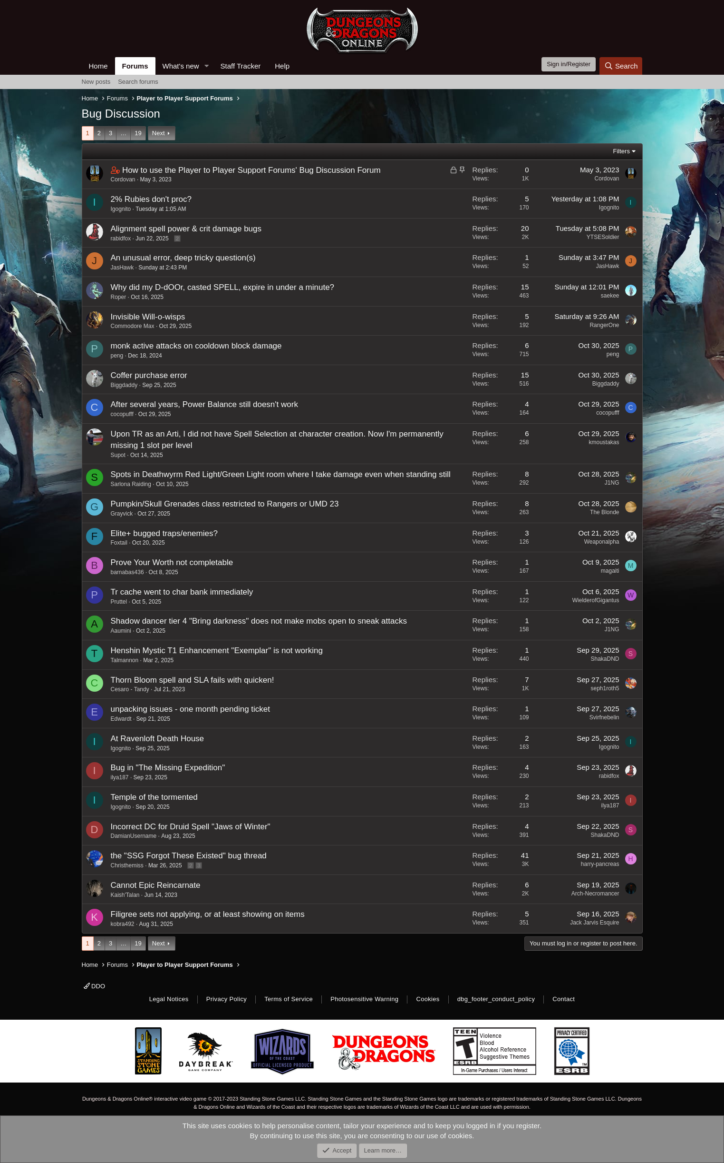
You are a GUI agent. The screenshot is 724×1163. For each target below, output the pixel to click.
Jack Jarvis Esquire (594, 922)
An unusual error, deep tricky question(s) (183, 257)
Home (98, 66)
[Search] (621, 66)
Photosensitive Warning (364, 999)
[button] (206, 66)
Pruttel (119, 601)
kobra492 (123, 924)
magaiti (610, 570)
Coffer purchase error (149, 375)
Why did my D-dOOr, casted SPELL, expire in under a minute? (223, 287)
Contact (563, 999)
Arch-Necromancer (595, 893)
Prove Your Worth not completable (172, 562)
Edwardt (121, 719)
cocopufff (122, 414)
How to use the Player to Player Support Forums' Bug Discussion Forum (251, 170)
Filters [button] (621, 151)
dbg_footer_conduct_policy (496, 999)
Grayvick (122, 513)
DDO (95, 986)
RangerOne (604, 325)
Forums (135, 66)
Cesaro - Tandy (130, 689)
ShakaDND (604, 659)
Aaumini (121, 630)
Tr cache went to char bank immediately (182, 591)
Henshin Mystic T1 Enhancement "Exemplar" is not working (217, 650)
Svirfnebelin (604, 717)
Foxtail (119, 542)
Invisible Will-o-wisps (148, 316)
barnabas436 (127, 572)
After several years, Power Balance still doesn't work (204, 404)
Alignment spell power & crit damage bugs (186, 228)
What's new (181, 66)
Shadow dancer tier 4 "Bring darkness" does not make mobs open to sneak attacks (259, 621)
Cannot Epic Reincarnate (156, 885)
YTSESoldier (603, 237)
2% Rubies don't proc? (151, 199)
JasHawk (122, 267)
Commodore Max (132, 326)
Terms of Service (288, 999)
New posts (96, 81)
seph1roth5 (604, 688)
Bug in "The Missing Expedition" (168, 767)
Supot (118, 455)
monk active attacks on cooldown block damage (196, 345)
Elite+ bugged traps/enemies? (164, 533)
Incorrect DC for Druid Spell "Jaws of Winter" (190, 826)
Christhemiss (127, 865)
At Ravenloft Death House (157, 738)
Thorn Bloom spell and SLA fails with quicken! (192, 680)
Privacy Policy (226, 999)
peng (117, 355)
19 (138, 133)
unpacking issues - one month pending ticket (190, 709)
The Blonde (604, 512)
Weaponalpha (601, 541)
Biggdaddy (124, 385)
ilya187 (120, 777)
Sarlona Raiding (131, 484)
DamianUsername (134, 836)
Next (158, 133)
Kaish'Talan (125, 895)
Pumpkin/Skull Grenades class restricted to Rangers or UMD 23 (225, 503)
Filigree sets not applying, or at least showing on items (208, 914)
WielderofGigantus (595, 600)
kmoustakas (604, 442)
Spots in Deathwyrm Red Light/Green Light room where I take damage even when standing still (281, 474)
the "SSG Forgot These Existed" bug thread (189, 855)
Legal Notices (169, 999)
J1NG (612, 482)
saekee (610, 295)
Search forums (138, 81)
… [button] (123, 133)
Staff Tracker (240, 66)
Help (282, 66)
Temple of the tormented (154, 797)
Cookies (427, 999)
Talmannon (125, 660)
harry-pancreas (600, 864)
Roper (118, 297)
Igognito (121, 209)
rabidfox (121, 238)
